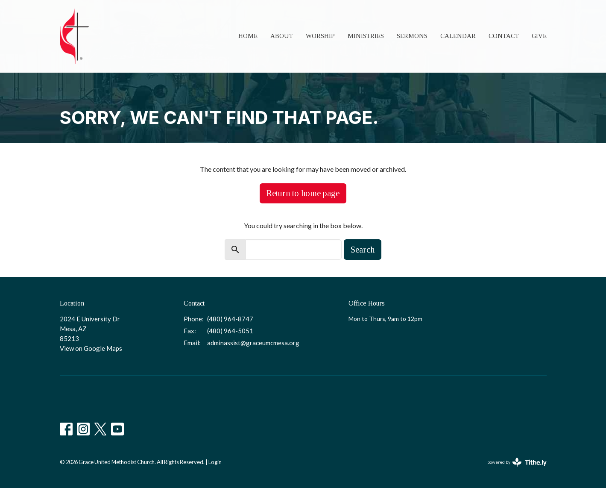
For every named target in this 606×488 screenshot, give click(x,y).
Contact (504, 35)
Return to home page (303, 193)
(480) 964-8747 (230, 319)
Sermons (412, 35)
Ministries (366, 35)
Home (248, 35)
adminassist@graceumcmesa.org (253, 343)
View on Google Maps (91, 348)
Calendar (458, 35)
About (281, 35)
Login (215, 462)
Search (363, 249)
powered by (517, 462)
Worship (320, 35)
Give (539, 35)
